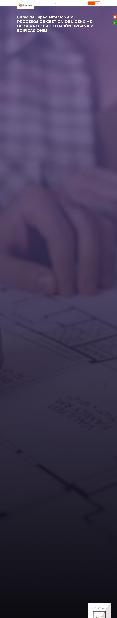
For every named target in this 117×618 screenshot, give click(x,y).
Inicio (43, 3)
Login (97, 3)
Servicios (72, 3)
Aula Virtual (91, 3)
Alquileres (79, 3)
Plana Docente (64, 3)
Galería (85, 3)
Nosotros (48, 3)
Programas (56, 3)
